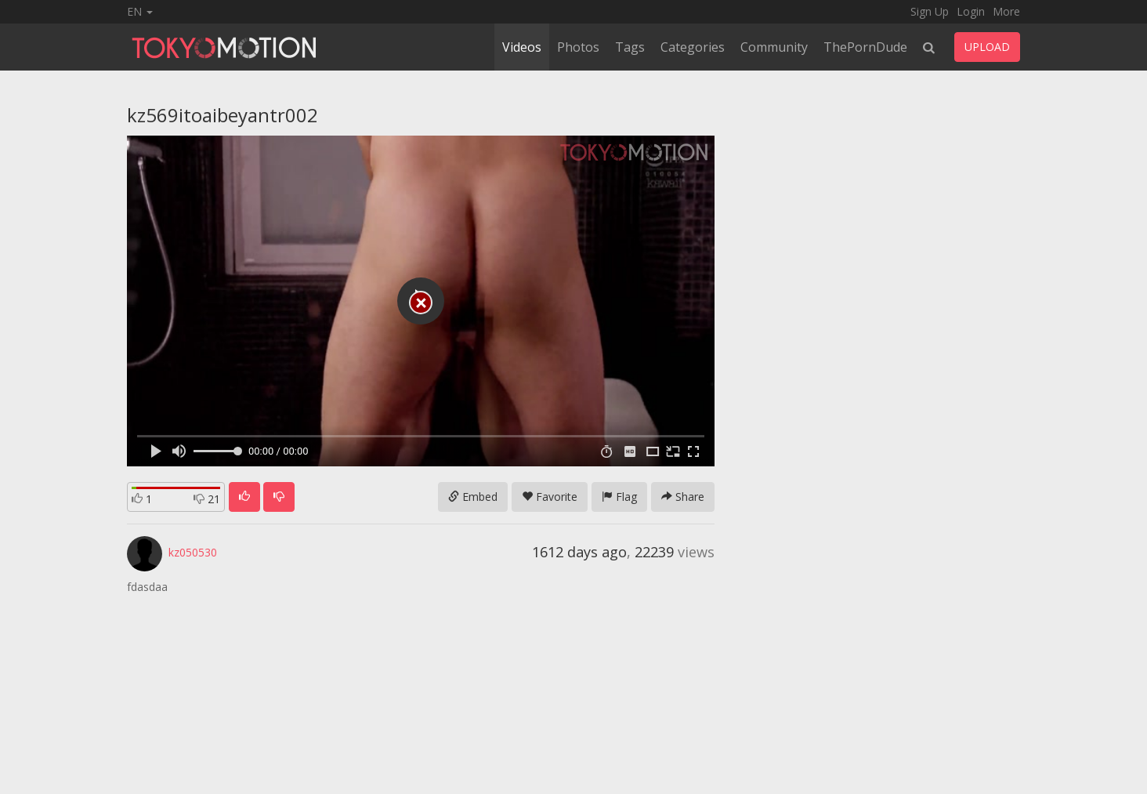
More (1006, 11)
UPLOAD (987, 46)
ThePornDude (865, 47)
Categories (692, 47)
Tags (630, 47)
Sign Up (929, 11)
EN (140, 11)
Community (774, 47)
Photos (578, 47)
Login (971, 11)
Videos (521, 47)
